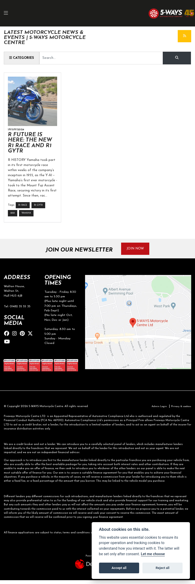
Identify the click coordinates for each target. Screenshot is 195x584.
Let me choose (153, 554)
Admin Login (156, 410)
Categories (23, 59)
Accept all (119, 568)
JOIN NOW (137, 252)
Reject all (162, 568)
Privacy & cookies (180, 410)
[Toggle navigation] (9, 14)
